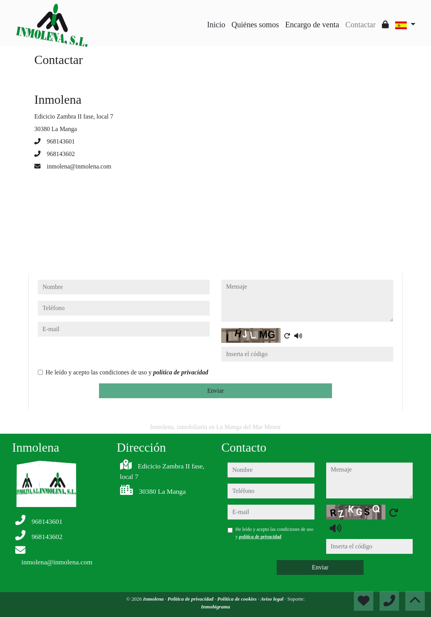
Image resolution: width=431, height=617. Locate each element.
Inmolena (154, 599)
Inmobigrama (215, 607)
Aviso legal (273, 599)
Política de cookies (237, 599)
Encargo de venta (312, 24)
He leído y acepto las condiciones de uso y (127, 372)
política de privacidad (180, 372)
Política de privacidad (191, 599)
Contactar (360, 24)
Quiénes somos (255, 24)
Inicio (216, 24)
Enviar (215, 390)
